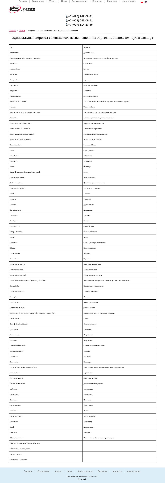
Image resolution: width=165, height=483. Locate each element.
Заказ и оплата (79, 1)
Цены (64, 1)
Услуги (52, 1)
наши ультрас (130, 1)
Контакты (112, 1)
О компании (37, 1)
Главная (22, 1)
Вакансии (97, 1)
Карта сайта (82, 479)
